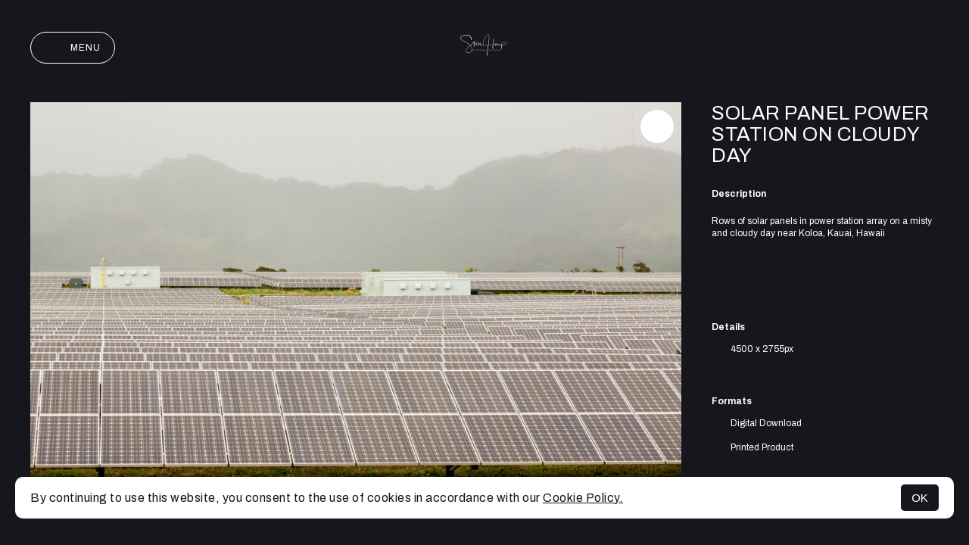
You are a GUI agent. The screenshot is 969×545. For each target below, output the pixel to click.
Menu (73, 48)
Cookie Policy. (583, 497)
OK (919, 497)
